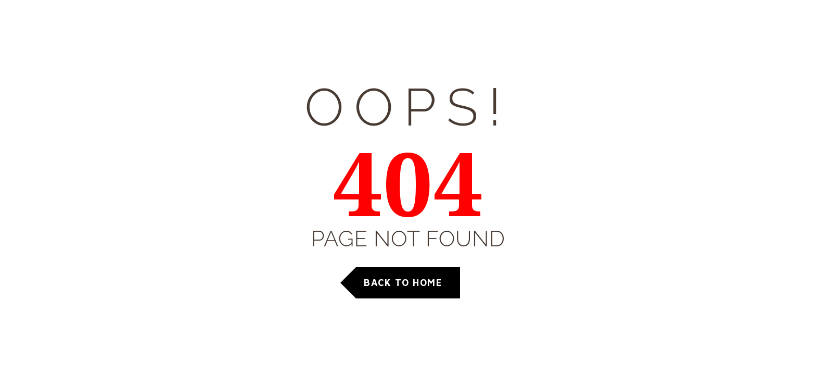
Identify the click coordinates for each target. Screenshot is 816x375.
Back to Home (403, 282)
